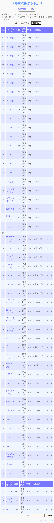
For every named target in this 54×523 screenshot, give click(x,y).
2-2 (10, 437)
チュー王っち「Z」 (10, 239)
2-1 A (10, 293)
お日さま (10, 209)
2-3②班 (10, 92)
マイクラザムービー (10, 320)
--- (10, 233)
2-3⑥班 (10, 56)
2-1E (10, 137)
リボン (10, 419)
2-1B (10, 164)
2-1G (10, 119)
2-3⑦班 (10, 47)
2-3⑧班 (10, 38)
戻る (34, 9)
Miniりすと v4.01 (46, 520)
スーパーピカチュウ (10, 302)
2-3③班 (10, 83)
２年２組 (10, 410)
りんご (10, 446)
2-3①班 (10, 101)
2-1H (10, 110)
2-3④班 (10, 74)
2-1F (10, 128)
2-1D (10, 146)
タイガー (10, 383)
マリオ (10, 182)
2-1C (10, 155)
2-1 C (10, 275)
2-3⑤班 (10, 65)
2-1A (10, 173)
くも (10, 227)
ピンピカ (10, 338)
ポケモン (10, 464)
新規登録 (22, 9)
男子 (10, 374)
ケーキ (9, 491)
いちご (10, 428)
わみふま (10, 401)
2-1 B (10, 284)
